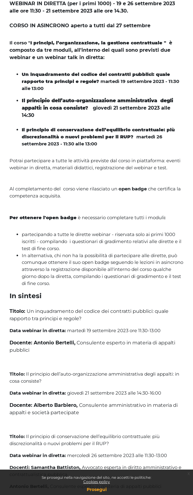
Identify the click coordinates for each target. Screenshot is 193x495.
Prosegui (97, 489)
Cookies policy (96, 481)
